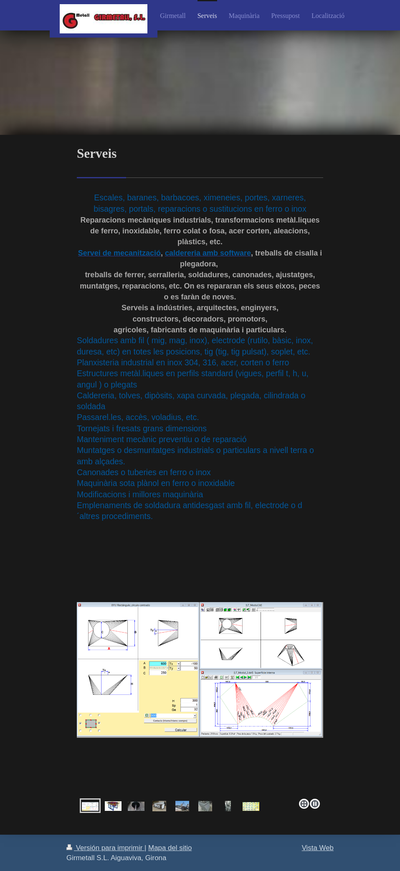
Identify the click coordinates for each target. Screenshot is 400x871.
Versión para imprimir (105, 848)
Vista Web (318, 848)
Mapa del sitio (170, 848)
